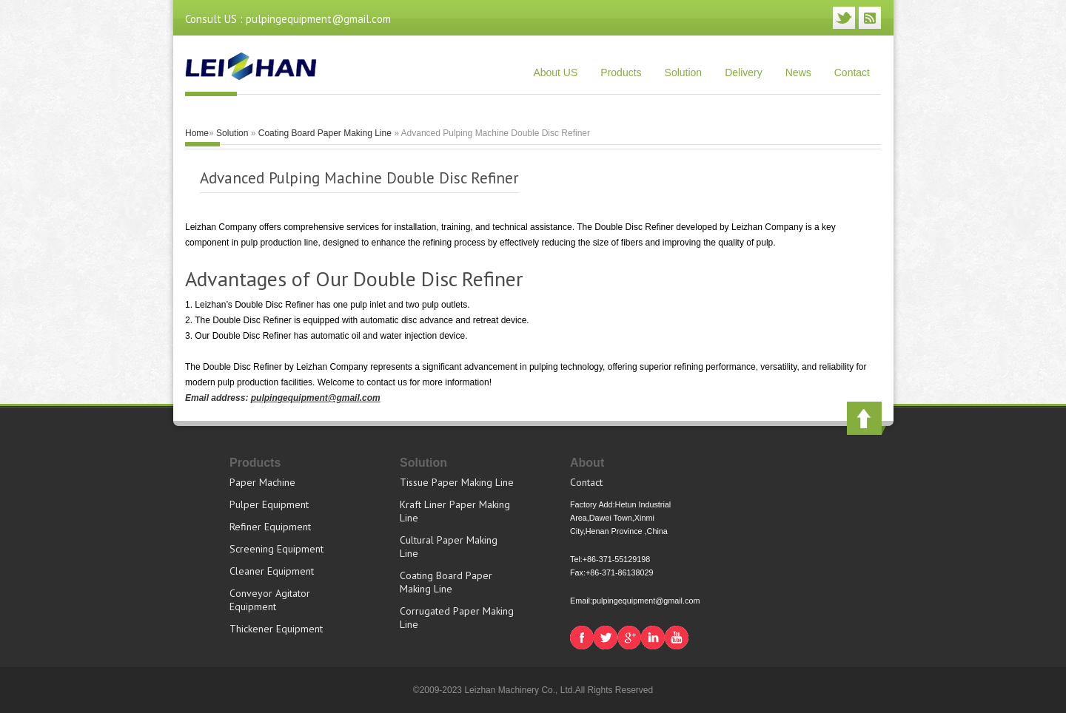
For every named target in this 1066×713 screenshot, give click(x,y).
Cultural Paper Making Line (448, 546)
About (587, 462)
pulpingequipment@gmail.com (316, 398)
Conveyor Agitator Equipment (269, 600)
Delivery (743, 72)
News (798, 72)
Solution (684, 72)
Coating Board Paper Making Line (325, 133)
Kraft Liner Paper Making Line (455, 511)
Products (620, 72)
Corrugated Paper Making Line (457, 617)
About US (555, 72)
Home (197, 133)
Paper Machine (262, 482)
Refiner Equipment (270, 526)
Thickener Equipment (276, 628)
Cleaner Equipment (271, 571)
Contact (852, 72)
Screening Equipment (276, 548)
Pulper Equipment (269, 504)
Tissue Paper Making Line (457, 482)
